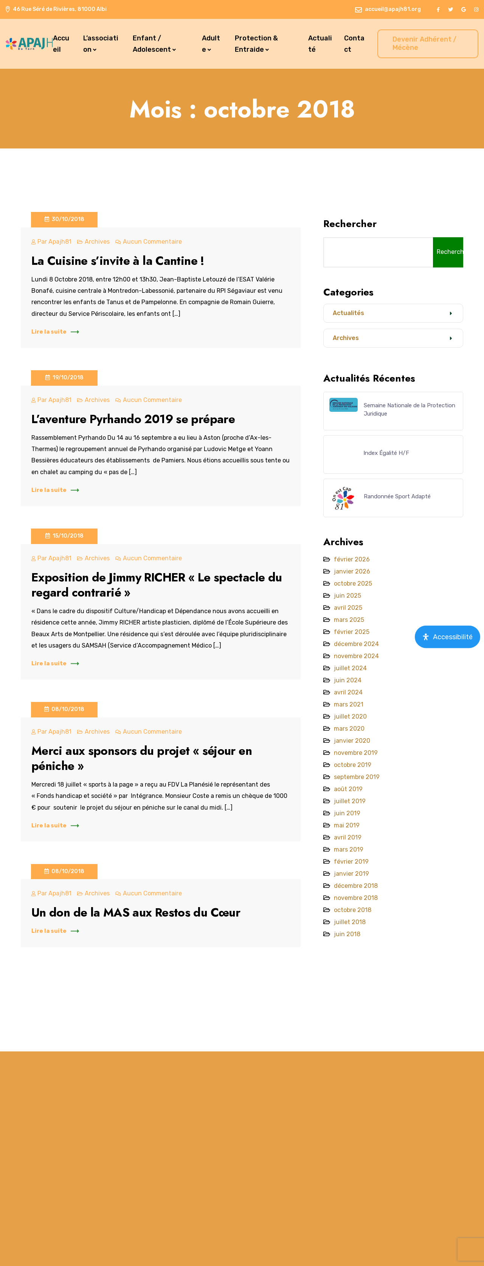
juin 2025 (347, 595)
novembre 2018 (356, 897)
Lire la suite (55, 331)
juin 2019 (347, 813)
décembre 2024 (356, 644)
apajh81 (59, 241)
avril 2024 (348, 692)
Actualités (348, 313)
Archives (97, 241)
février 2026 (352, 559)
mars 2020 (349, 728)
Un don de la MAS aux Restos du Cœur (139, 912)
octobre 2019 (352, 764)
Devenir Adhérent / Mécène (424, 43)
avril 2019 (347, 837)
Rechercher (350, 223)
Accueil (61, 44)
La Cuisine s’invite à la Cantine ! (120, 260)
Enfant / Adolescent (152, 44)
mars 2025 (349, 619)
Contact (354, 44)
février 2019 (351, 861)
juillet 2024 (350, 668)
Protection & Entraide (256, 44)
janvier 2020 (352, 740)
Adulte (211, 44)
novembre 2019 (356, 752)
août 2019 (348, 789)
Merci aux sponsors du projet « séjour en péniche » (143, 758)
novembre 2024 (356, 656)
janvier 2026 (352, 571)
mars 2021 (348, 704)
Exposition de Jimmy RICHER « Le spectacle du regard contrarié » (159, 585)
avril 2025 (348, 607)
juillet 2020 (350, 716)
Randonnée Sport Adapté (397, 496)
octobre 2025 (353, 583)
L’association (100, 44)
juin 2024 (347, 680)
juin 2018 (347, 934)
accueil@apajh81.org (393, 9)
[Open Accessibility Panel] (447, 636)
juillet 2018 (350, 922)
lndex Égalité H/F (386, 453)
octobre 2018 (352, 910)
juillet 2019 (350, 801)
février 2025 (351, 631)
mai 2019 (347, 825)
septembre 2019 (357, 777)
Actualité (320, 44)
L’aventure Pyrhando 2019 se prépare (135, 419)
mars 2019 (348, 849)
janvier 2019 (351, 873)
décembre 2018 (356, 885)
